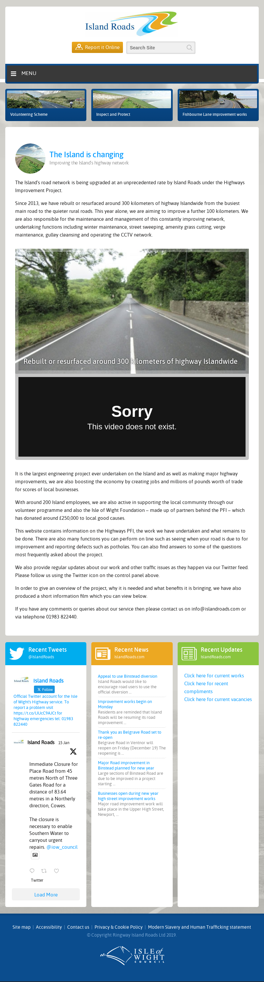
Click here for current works (214, 675)
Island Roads (40, 742)
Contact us (78, 927)
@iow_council (61, 847)
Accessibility (49, 927)
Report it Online (97, 47)
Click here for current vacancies (218, 699)
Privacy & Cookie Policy (119, 927)
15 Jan (64, 743)
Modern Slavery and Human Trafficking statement (199, 927)
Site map (22, 927)
